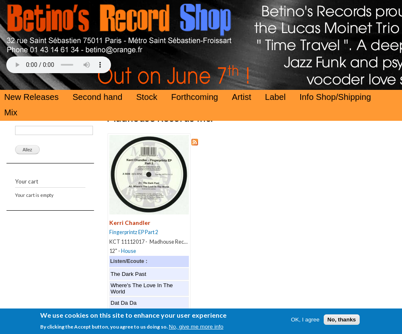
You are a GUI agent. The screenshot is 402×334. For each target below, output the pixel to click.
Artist (241, 97)
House (128, 251)
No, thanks (341, 321)
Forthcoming (194, 97)
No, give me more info (196, 328)
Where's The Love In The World (142, 288)
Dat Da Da (124, 303)
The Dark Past (128, 274)
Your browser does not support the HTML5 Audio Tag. (58, 64)
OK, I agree (305, 321)
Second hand (97, 97)
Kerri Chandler (129, 222)
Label (275, 97)
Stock (146, 97)
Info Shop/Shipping (335, 97)
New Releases (31, 97)
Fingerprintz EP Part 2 (133, 232)
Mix (10, 112)
